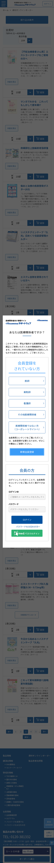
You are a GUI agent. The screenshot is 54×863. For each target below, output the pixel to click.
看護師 (27, 403)
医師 (27, 381)
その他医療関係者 (27, 414)
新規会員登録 (27, 452)
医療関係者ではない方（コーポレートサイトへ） (27, 427)
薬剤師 (27, 392)
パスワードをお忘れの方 (27, 526)
